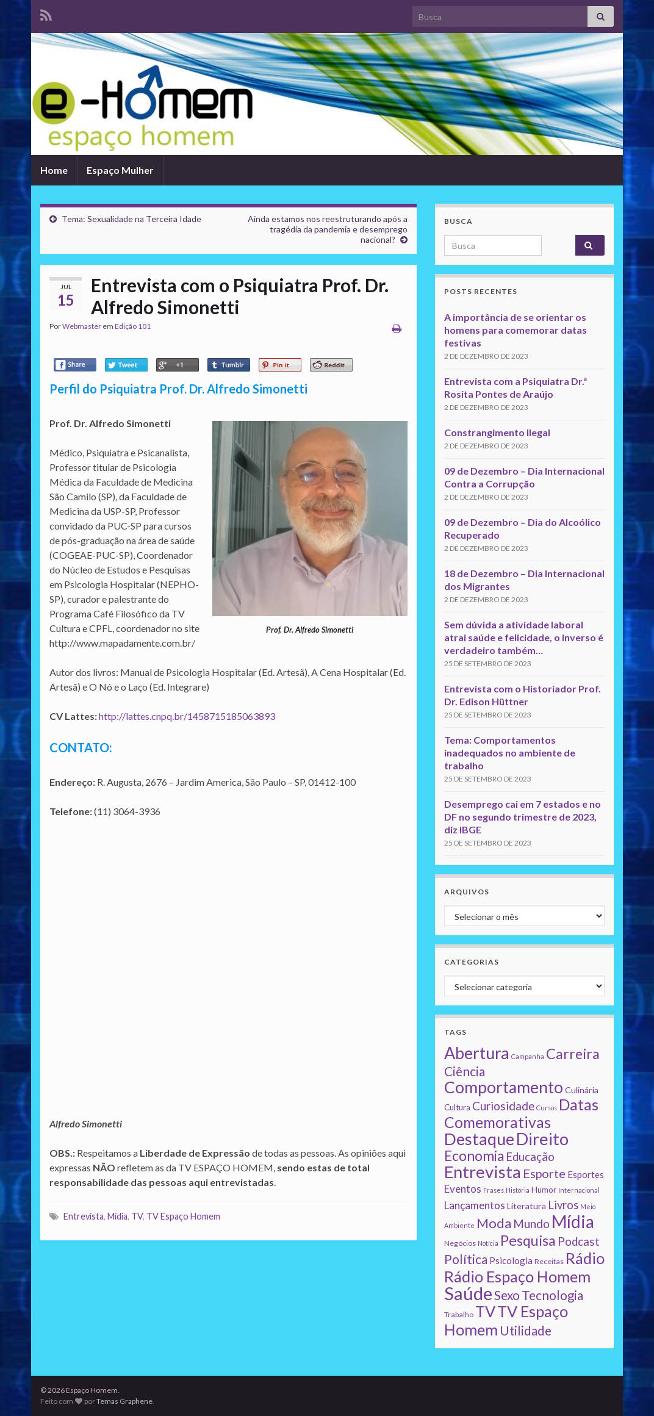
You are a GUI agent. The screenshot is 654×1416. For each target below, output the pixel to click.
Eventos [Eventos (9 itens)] (462, 1188)
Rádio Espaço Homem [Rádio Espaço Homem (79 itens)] (517, 1276)
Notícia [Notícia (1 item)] (488, 1243)
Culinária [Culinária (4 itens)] (581, 1090)
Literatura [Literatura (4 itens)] (526, 1206)
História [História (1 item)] (518, 1190)
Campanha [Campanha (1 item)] (527, 1056)
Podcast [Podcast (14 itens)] (579, 1241)
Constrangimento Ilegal (497, 432)
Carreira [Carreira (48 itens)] (573, 1053)
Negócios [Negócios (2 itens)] (460, 1243)
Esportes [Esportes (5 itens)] (585, 1174)
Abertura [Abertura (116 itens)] (476, 1053)
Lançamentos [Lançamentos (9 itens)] (474, 1205)
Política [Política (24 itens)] (465, 1259)
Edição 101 (133, 326)
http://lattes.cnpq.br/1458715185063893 (187, 716)
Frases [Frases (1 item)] (493, 1190)
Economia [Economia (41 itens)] (474, 1156)
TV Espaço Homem (183, 1216)
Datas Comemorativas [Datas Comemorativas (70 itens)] (521, 1113)
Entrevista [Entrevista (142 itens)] (482, 1172)
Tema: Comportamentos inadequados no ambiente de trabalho (509, 752)
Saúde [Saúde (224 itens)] (468, 1293)
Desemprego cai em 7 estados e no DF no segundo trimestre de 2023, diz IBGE (522, 816)
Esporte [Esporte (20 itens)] (544, 1173)
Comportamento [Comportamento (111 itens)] (503, 1087)
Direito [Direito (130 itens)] (542, 1139)
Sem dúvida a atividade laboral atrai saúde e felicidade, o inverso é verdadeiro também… (523, 637)
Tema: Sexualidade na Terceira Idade (131, 219)
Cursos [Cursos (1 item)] (546, 1108)
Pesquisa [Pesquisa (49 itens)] (528, 1240)
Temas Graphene (124, 1401)
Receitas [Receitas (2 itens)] (549, 1261)
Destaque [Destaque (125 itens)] (479, 1139)
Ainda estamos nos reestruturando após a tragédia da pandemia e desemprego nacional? (328, 229)
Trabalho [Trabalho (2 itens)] (458, 1314)
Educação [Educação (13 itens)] (530, 1156)
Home (54, 170)
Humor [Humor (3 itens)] (543, 1190)
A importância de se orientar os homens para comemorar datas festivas (515, 329)
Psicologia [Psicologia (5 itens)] (511, 1260)
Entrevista (83, 1216)
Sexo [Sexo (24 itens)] (507, 1295)
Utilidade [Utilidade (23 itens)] (526, 1330)
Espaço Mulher (120, 170)
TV (137, 1216)
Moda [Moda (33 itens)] (493, 1223)
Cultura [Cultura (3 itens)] (457, 1107)
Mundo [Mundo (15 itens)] (531, 1224)
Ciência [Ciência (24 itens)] (464, 1071)
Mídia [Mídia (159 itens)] (573, 1221)
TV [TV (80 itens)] (485, 1311)
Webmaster (81, 326)
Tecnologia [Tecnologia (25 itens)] (552, 1295)
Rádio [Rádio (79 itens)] (585, 1258)
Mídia (117, 1216)
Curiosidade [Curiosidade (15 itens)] (503, 1106)
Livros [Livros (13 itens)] (563, 1205)
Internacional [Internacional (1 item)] (579, 1190)
